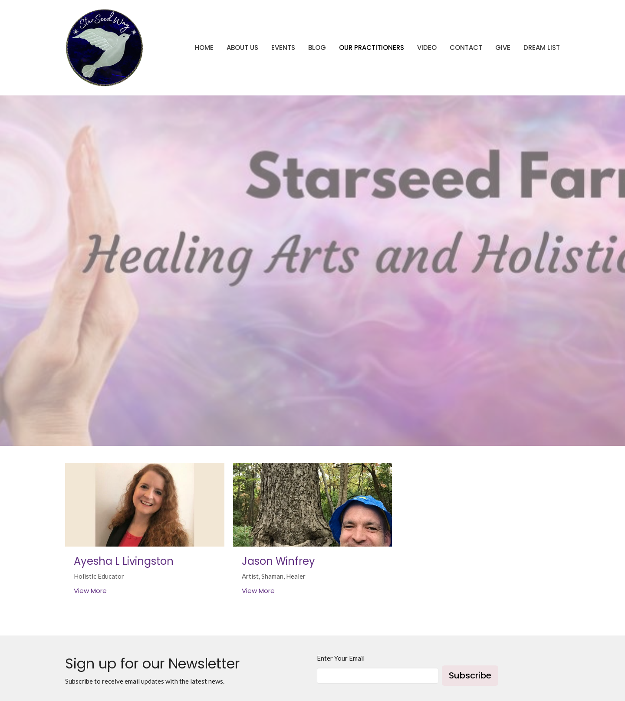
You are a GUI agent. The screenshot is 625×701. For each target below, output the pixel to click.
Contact (466, 47)
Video (427, 47)
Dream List (541, 47)
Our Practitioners (371, 47)
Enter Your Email (341, 658)
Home (204, 47)
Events (283, 47)
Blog (317, 47)
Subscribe (470, 675)
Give (502, 47)
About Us (242, 47)
